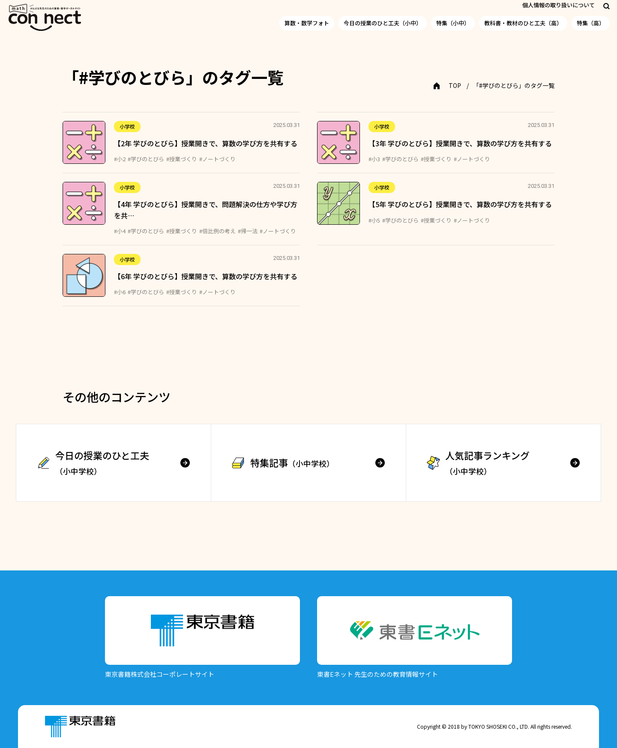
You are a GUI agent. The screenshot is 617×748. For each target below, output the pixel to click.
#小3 (374, 159)
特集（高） (591, 23)
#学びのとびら (146, 159)
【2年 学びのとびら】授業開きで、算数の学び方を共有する (205, 143)
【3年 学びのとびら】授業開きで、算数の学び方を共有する (460, 143)
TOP (455, 85)
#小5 (374, 220)
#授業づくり (181, 159)
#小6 (120, 292)
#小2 (120, 159)
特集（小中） (453, 23)
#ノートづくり (217, 159)
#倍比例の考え (217, 231)
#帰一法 (248, 231)
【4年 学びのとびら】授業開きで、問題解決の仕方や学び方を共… (205, 209)
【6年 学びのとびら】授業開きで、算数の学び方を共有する (205, 276)
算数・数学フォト (307, 23)
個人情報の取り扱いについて (558, 5)
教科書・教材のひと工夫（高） (523, 23)
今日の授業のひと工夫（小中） (383, 23)
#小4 (120, 231)
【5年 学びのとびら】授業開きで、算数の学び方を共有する (460, 204)
